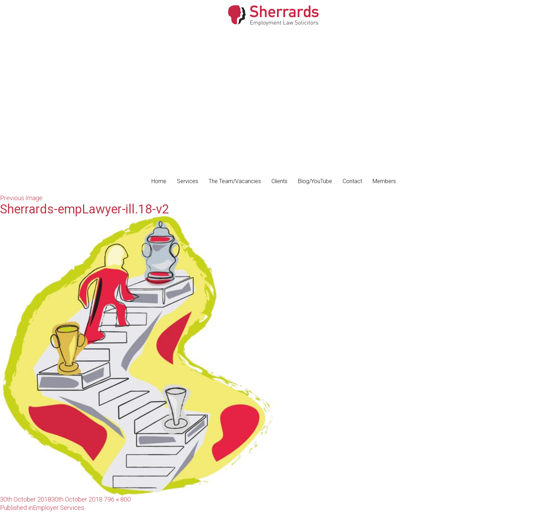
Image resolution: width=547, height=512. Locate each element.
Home (158, 181)
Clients (279, 181)
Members (384, 181)
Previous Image (21, 198)
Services (187, 181)
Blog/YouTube (315, 181)
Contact (352, 181)
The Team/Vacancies (235, 181)
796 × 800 (117, 499)
